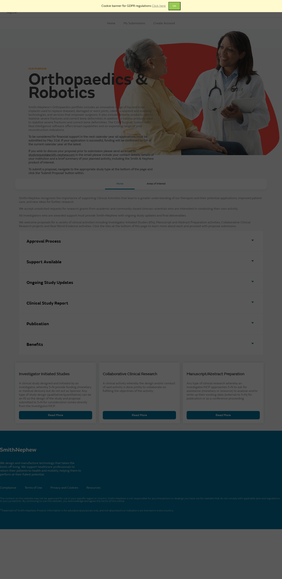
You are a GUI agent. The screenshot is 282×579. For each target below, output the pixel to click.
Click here (159, 6)
